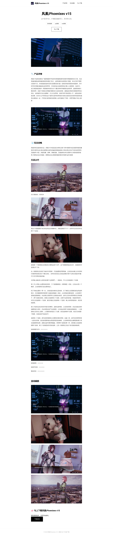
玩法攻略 (72, 3)
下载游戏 (37, 519)
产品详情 (65, 3)
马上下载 (79, 3)
